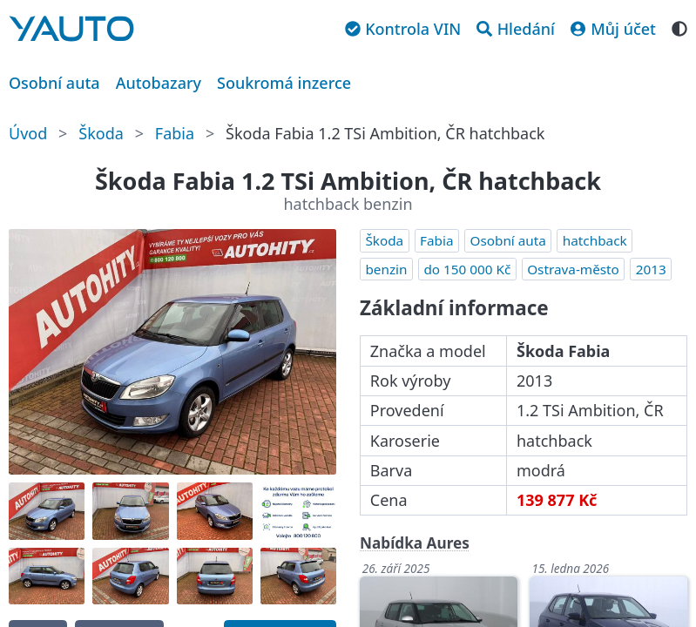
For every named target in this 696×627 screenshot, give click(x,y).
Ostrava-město (573, 269)
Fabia (174, 133)
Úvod (28, 133)
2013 (651, 269)
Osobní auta (54, 82)
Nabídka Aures (415, 543)
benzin (386, 269)
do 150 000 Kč (466, 269)
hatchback (595, 240)
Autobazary (158, 82)
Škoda (101, 133)
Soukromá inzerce (284, 82)
